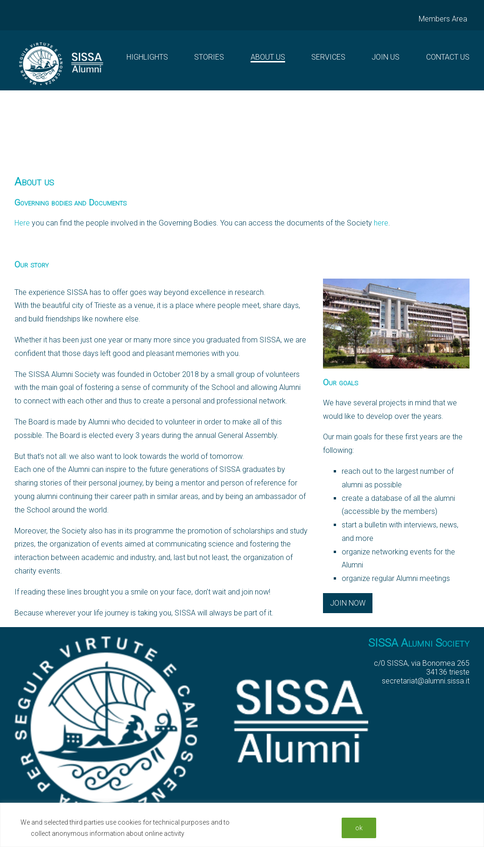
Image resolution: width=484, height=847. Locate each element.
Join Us (386, 57)
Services (328, 57)
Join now (347, 603)
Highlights (147, 57)
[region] (242, 825)
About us (268, 57)
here (381, 223)
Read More (203, 833)
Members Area (443, 18)
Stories (209, 57)
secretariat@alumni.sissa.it (426, 680)
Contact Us (448, 57)
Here (22, 223)
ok (359, 828)
